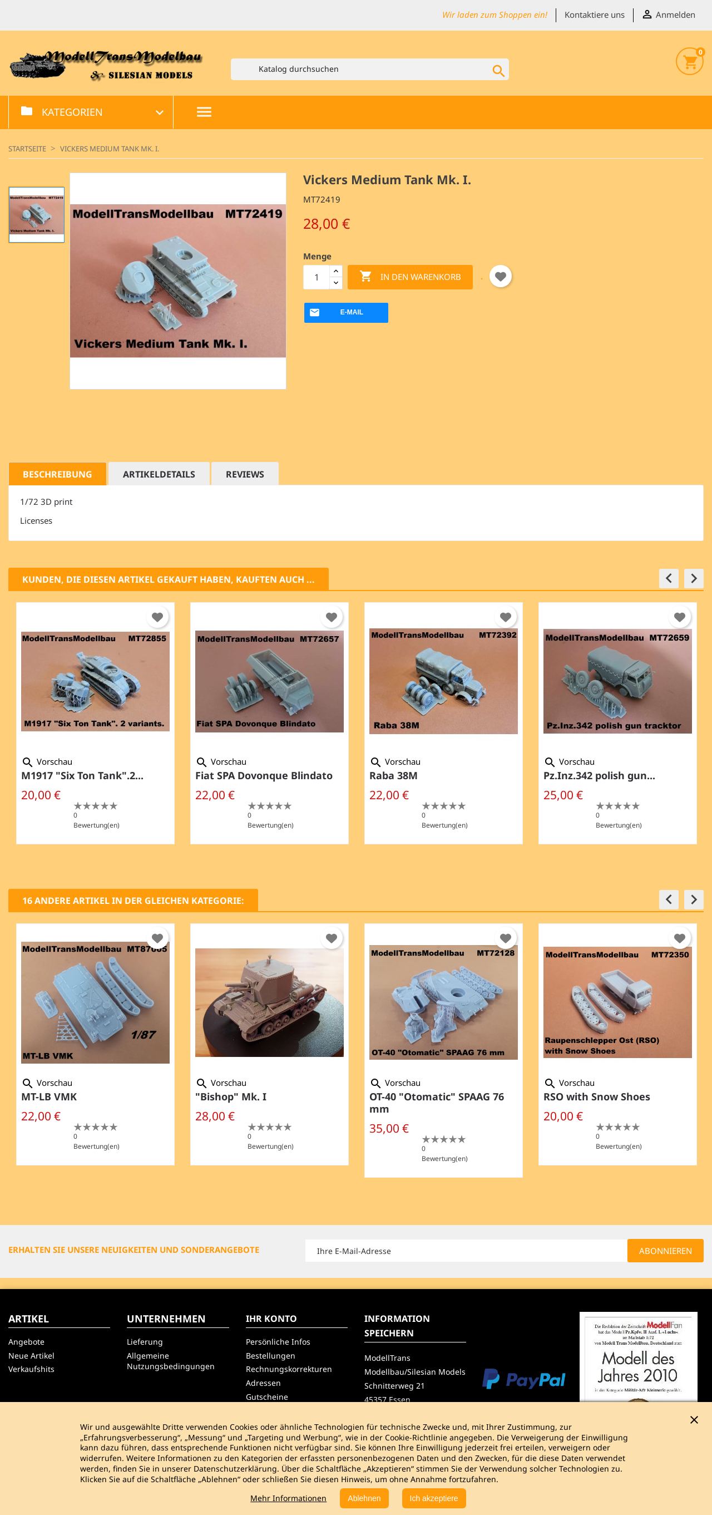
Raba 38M (393, 775)
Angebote (26, 1341)
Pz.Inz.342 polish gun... (599, 775)
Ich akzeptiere (434, 1498)
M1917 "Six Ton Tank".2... (82, 775)
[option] (95, 723)
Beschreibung (57, 474)
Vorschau (46, 761)
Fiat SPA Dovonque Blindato (264, 775)
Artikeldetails (159, 474)
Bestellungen (270, 1355)
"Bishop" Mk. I (230, 1096)
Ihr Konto (271, 1318)
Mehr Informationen (288, 1498)
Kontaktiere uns (595, 14)
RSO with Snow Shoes (596, 1096)
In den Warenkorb (410, 276)
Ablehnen (364, 1498)
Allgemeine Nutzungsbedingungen (171, 1361)
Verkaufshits (31, 1369)
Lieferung (145, 1341)
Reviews (245, 474)
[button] (669, 578)
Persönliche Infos (278, 1341)
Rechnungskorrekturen (289, 1369)
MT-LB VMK (49, 1096)
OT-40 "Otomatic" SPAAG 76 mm (436, 1102)
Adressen (263, 1383)
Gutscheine (267, 1396)
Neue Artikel (31, 1355)
